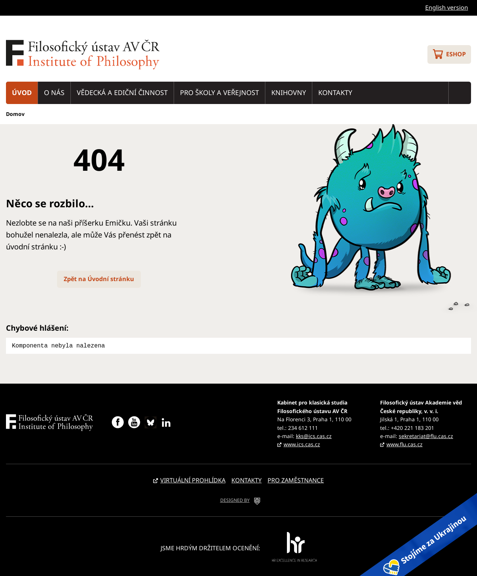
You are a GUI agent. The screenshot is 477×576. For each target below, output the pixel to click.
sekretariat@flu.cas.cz (426, 435)
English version (446, 7)
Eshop (456, 54)
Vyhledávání (460, 93)
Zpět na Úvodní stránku (99, 279)
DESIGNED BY (235, 499)
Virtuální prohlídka (192, 479)
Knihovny (288, 92)
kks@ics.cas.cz (314, 435)
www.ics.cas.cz (302, 443)
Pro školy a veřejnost (219, 92)
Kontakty (335, 92)
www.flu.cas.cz (404, 443)
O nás (54, 92)
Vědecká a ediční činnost (122, 92)
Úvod (22, 92)
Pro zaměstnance (296, 479)
